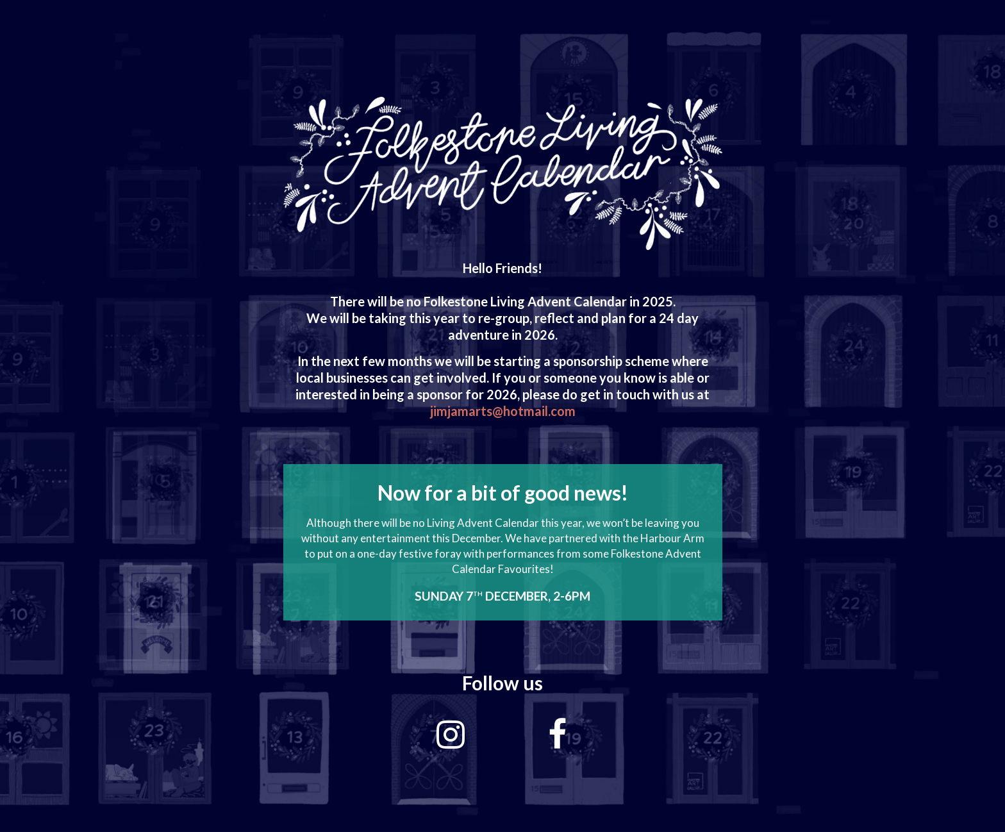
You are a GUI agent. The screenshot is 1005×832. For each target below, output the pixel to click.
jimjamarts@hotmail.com (503, 411)
